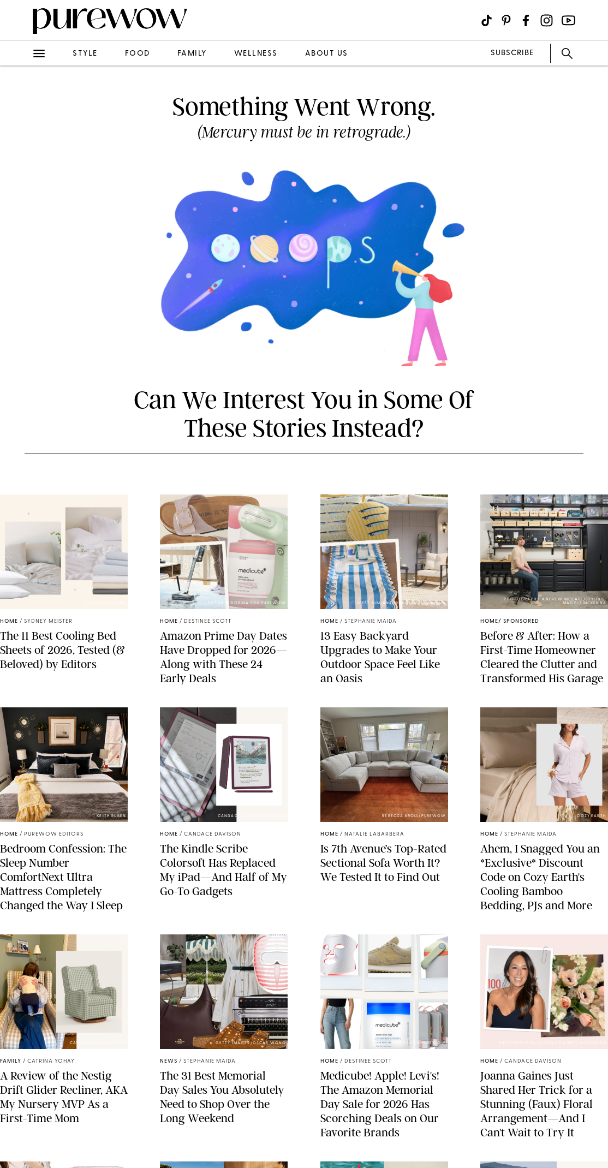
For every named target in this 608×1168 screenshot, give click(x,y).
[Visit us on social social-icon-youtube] (568, 20)
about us (326, 54)
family (192, 54)
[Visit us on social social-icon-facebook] (526, 20)
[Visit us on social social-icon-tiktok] (486, 20)
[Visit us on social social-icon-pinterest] (506, 20)
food (137, 54)
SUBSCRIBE (512, 53)
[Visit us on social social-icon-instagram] (546, 20)
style (85, 54)
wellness (256, 54)
